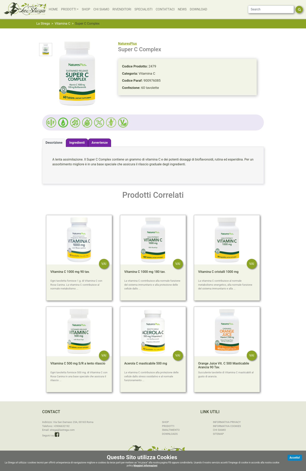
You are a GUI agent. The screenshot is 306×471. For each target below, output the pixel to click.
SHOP (86, 9)
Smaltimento (171, 429)
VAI (103, 264)
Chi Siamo (101, 9)
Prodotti (68, 9)
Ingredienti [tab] (77, 143)
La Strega (43, 23)
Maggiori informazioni (145, 465)
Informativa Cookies (227, 425)
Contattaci (165, 9)
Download (198, 9)
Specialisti (143, 9)
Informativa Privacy (227, 422)
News (182, 9)
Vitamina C (62, 23)
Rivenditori (121, 9)
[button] (63, 122)
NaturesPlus (127, 43)
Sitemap (218, 433)
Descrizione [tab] (54, 143)
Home (53, 9)
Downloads (170, 433)
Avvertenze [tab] (99, 143)
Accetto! (294, 457)
